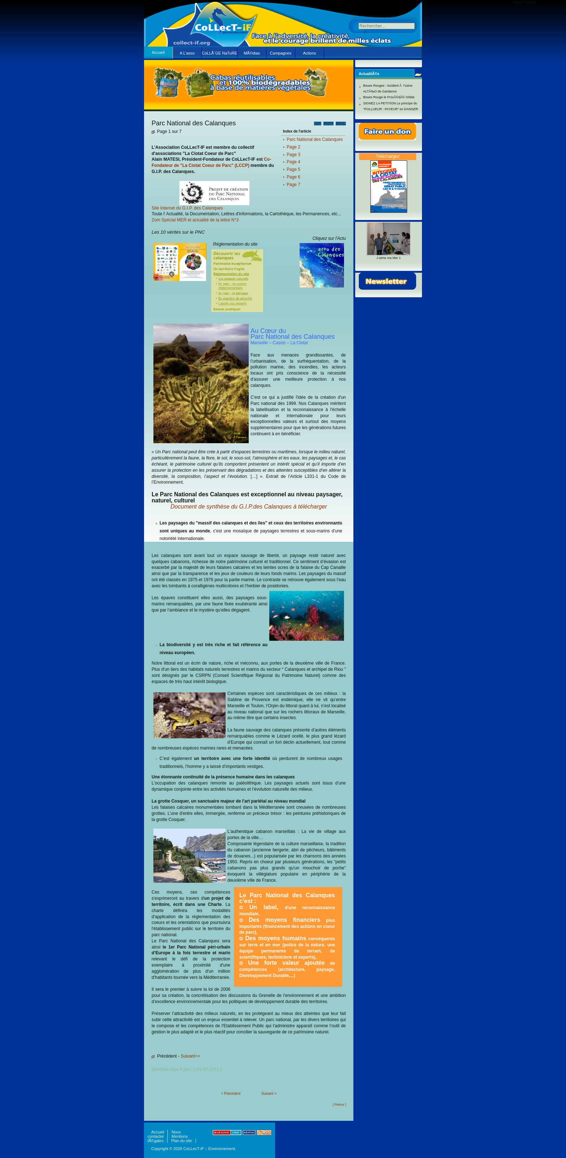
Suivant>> (190, 1056)
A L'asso (187, 53)
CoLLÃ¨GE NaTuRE (219, 53)
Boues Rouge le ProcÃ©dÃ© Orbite (388, 97)
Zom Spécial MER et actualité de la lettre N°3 (195, 219)
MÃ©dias (252, 53)
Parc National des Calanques (315, 139)
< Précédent (230, 1094)
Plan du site (181, 1140)
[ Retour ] (339, 1104)
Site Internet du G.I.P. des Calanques (187, 208)
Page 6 (293, 177)
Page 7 (293, 184)
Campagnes (280, 53)
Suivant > (269, 1094)
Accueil (158, 52)
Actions (309, 53)
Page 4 (293, 161)
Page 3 (293, 154)
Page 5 (293, 169)
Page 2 (293, 147)
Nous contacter (164, 1134)
